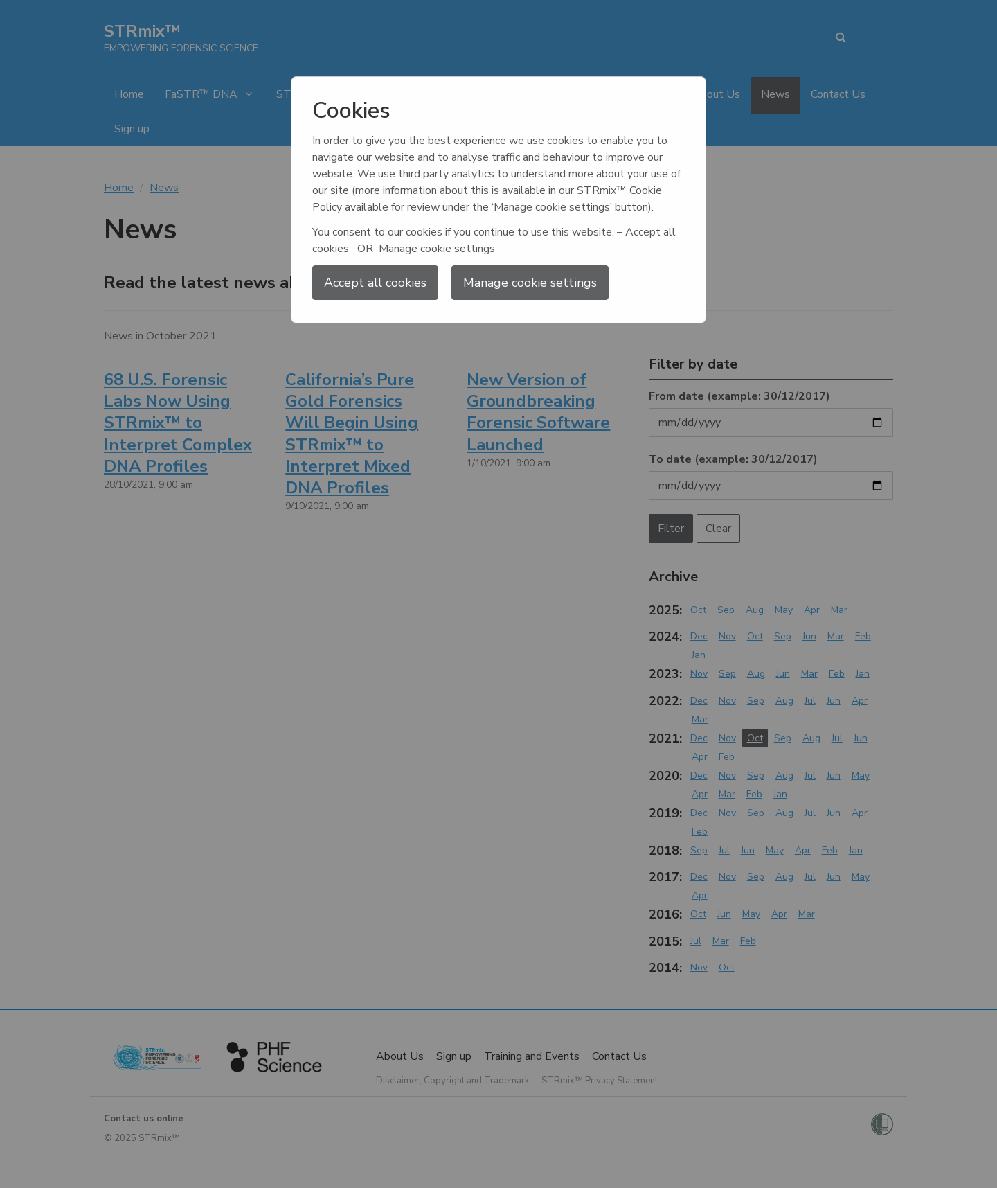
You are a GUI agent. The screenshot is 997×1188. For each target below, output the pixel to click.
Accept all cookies (375, 282)
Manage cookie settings (530, 282)
